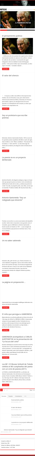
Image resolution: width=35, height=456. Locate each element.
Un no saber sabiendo (11, 240)
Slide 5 (31, 30)
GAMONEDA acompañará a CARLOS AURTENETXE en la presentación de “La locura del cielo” (17, 339)
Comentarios (18, 396)
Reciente (4, 396)
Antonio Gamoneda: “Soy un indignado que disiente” (18, 430)
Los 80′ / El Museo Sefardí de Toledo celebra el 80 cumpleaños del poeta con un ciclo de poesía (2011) (17, 366)
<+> (25, 396)
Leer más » (5, 69)
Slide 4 (24, 30)
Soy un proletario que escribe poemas (21, 415)
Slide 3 (17, 30)
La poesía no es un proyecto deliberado (22, 422)
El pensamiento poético (12, 36)
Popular (10, 396)
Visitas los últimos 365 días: (8, 445)
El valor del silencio (10, 75)
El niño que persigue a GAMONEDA (17, 314)
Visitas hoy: (4, 443)
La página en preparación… (14, 282)
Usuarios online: (5, 441)
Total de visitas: (5, 447)
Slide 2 (10, 30)
